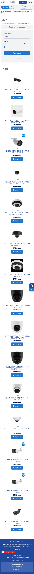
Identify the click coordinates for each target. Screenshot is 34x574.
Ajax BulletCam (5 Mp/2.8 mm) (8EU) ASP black (17, 90)
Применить (17, 53)
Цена (6, 41)
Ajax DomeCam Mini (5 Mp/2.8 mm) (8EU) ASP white (17, 213)
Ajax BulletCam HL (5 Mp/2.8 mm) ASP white (17, 152)
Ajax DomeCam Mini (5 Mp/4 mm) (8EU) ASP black (17, 244)
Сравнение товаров (17, 27)
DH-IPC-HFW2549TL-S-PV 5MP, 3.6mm (17, 491)
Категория (8, 33)
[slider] (4, 47)
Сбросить (17, 58)
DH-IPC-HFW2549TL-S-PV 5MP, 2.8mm (17, 460)
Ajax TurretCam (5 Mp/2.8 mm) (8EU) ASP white (17, 337)
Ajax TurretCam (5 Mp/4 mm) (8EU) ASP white (17, 399)
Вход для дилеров (11, 7)
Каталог (9, 11)
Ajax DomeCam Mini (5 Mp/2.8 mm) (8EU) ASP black (17, 183)
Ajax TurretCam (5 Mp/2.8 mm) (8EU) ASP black (17, 306)
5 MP (17, 87)
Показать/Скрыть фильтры (23, 23)
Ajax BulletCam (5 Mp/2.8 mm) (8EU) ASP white (17, 121)
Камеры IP (28, 11)
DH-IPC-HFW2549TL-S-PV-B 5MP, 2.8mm (17, 522)
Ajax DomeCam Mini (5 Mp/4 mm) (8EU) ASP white (17, 275)
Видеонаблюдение (18, 11)
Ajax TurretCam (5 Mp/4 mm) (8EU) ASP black (17, 368)
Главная (3, 11)
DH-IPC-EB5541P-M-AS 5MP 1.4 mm (17, 429)
